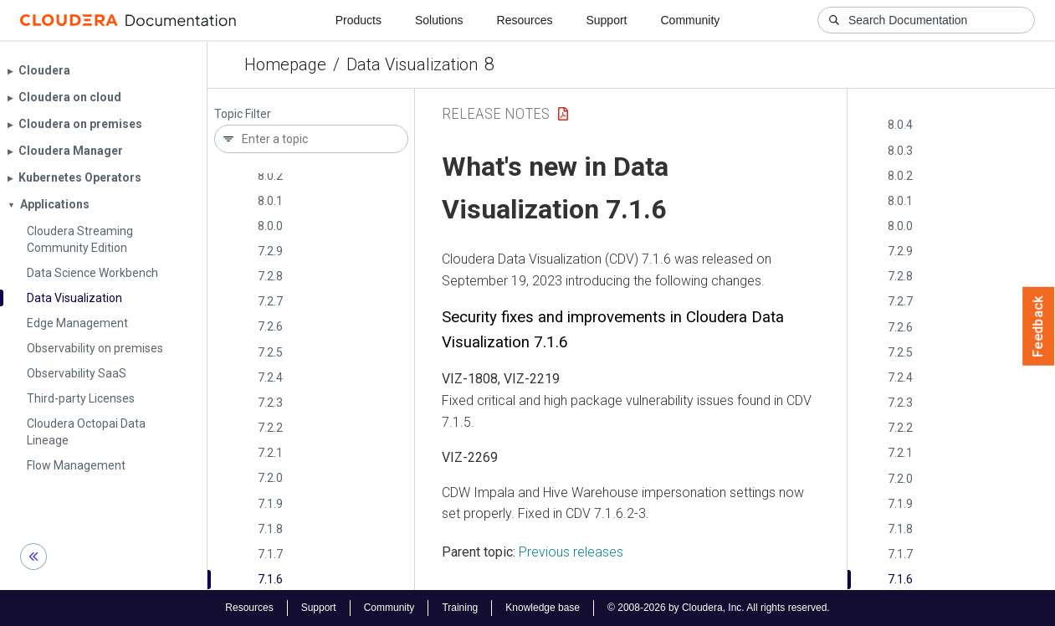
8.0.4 (900, 124)
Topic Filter (242, 114)
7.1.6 (270, 579)
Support (606, 20)
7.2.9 (270, 251)
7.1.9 (270, 504)
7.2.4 (270, 377)
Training (460, 607)
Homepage (285, 64)
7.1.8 (270, 529)
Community (690, 20)
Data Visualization (412, 64)
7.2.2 (270, 427)
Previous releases (571, 552)
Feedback (1039, 326)
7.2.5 (270, 352)
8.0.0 (270, 226)
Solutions (439, 20)
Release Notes (496, 113)
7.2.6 (270, 326)
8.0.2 (270, 175)
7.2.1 (270, 452)
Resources (525, 20)
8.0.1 (270, 201)
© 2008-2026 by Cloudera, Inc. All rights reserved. (718, 607)
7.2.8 (270, 276)
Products (358, 20)
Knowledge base (542, 607)
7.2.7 (270, 301)
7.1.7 (270, 554)
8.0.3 (900, 150)
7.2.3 (270, 402)
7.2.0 (270, 478)
